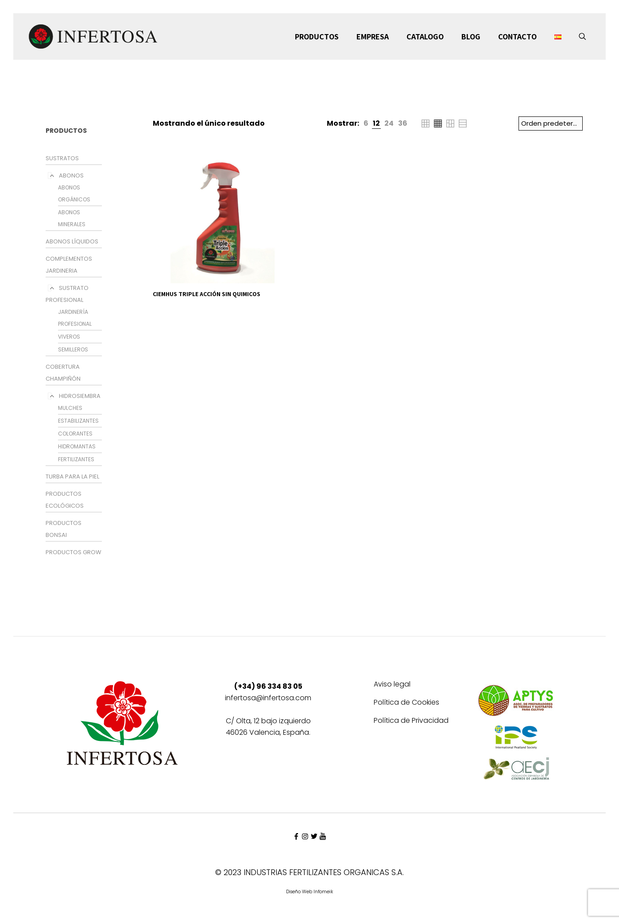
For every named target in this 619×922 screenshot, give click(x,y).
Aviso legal (392, 685)
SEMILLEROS (73, 349)
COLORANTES (75, 433)
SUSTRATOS (62, 158)
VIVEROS (69, 336)
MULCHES (70, 408)
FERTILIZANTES (76, 459)
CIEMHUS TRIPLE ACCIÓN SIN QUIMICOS (206, 294)
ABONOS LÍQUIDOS (72, 241)
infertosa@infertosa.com (268, 698)
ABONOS (71, 175)
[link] (366, 123)
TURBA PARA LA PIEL (72, 476)
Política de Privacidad (411, 721)
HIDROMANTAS (77, 446)
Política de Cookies (406, 703)
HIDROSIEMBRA (80, 396)
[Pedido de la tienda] (550, 123)
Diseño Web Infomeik (309, 891)
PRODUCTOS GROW (73, 552)
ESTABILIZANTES (78, 420)
